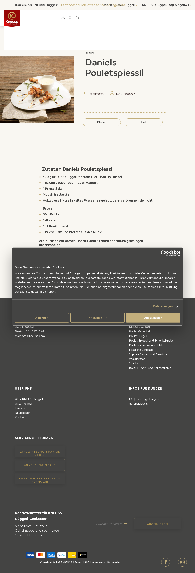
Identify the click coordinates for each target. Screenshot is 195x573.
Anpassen (98, 317)
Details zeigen (163, 306)
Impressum (98, 562)
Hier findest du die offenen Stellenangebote (92, 5)
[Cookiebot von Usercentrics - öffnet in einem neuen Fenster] (163, 253)
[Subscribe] (157, 523)
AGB (87, 562)
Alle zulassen (153, 317)
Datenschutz (115, 562)
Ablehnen (41, 317)
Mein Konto (62, 17)
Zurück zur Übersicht (37, 44)
